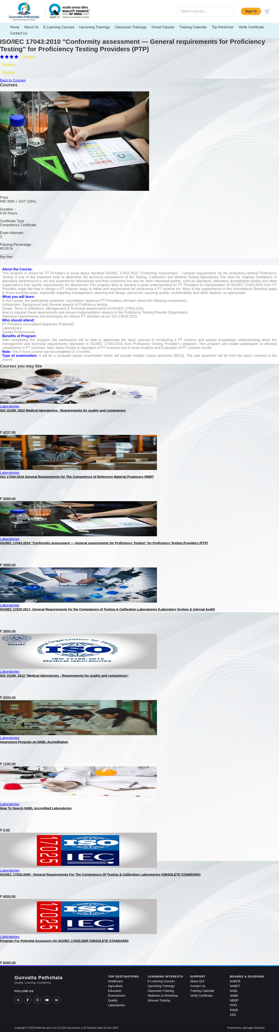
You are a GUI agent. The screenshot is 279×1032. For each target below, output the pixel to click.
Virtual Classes (162, 27)
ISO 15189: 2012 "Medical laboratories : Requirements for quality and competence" (64, 675)
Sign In (251, 11)
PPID (233, 1005)
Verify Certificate (251, 27)
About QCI (197, 981)
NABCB (235, 981)
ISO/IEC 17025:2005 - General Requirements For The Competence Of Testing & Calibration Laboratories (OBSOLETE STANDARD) (100, 874)
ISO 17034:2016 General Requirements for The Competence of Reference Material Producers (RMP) (77, 476)
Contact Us (18, 33)
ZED (233, 1015)
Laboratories (9, 406)
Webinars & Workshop (163, 995)
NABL (234, 991)
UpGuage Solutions (253, 1027)
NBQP (234, 1000)
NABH (234, 995)
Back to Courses (13, 80)
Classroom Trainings (130, 27)
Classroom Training (161, 991)
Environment (116, 995)
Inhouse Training (159, 1000)
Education (114, 991)
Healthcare (115, 981)
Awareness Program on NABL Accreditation (34, 742)
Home (14, 27)
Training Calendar (193, 27)
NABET (235, 986)
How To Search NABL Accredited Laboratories (36, 808)
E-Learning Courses (58, 27)
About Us (31, 27)
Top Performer (223, 27)
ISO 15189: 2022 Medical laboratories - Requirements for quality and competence (63, 410)
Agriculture (115, 986)
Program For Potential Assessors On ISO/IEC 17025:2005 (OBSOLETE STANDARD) (64, 941)
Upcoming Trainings (94, 27)
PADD (234, 1010)
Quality (112, 1000)
